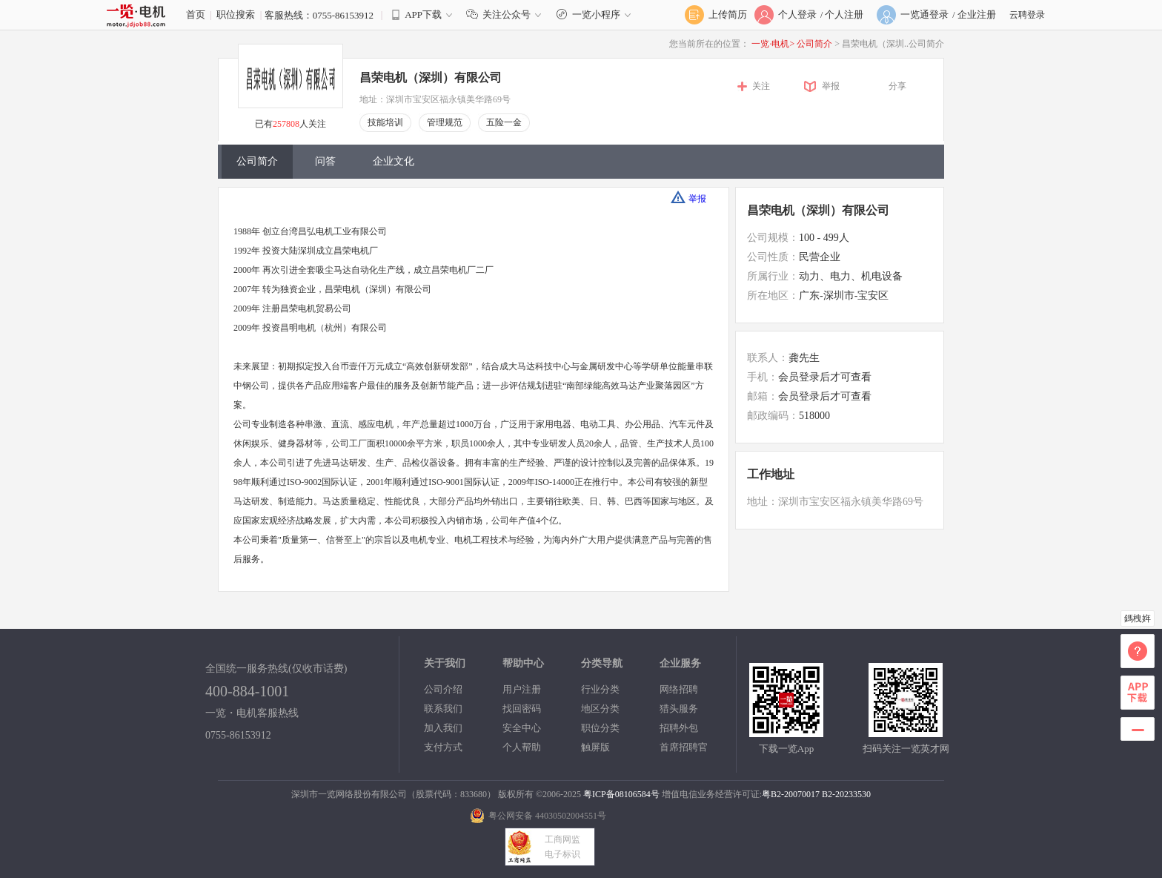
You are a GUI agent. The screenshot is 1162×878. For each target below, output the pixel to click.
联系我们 (443, 708)
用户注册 (521, 689)
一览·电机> (772, 44)
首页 (195, 14)
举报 (831, 86)
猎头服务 (679, 708)
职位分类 (600, 727)
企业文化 (393, 161)
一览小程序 (595, 14)
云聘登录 (1027, 15)
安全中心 (521, 727)
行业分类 (600, 689)
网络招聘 (679, 689)
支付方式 (443, 747)
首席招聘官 (684, 747)
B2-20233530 (846, 794)
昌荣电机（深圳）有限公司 (430, 77)
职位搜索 (235, 14)
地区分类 (600, 708)
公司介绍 (443, 689)
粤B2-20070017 (791, 794)
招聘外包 (679, 727)
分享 (897, 86)
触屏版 (595, 747)
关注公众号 (507, 14)
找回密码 (521, 708)
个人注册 (844, 14)
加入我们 (443, 727)
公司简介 (815, 44)
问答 (325, 161)
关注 (761, 86)
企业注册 (976, 14)
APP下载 (423, 14)
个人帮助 (521, 747)
